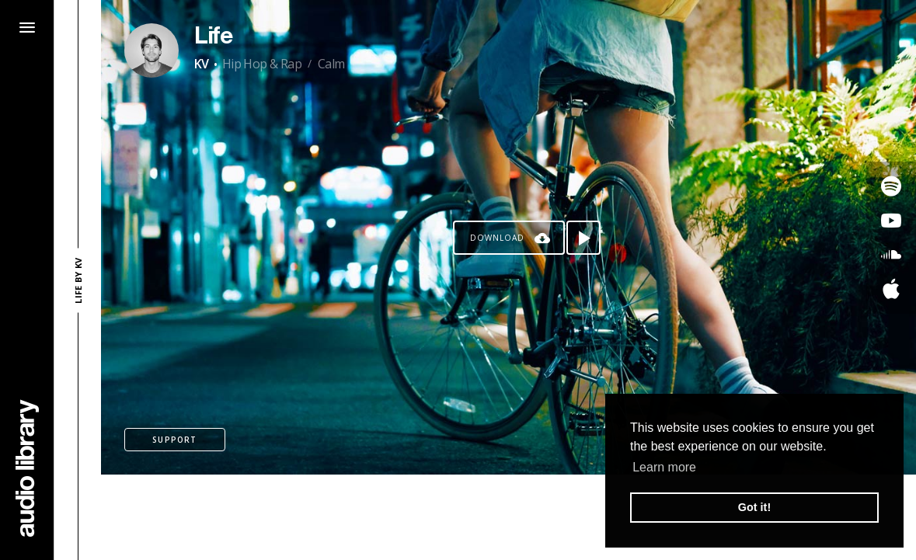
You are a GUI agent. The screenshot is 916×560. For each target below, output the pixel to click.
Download (497, 237)
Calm (331, 63)
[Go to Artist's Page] (151, 50)
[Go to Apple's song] (891, 289)
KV (201, 63)
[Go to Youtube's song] (891, 220)
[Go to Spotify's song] (891, 186)
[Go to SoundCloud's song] (891, 255)
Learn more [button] (664, 467)
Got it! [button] (754, 507)
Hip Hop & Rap (261, 63)
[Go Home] (27, 468)
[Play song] (583, 238)
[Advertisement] (509, 517)
